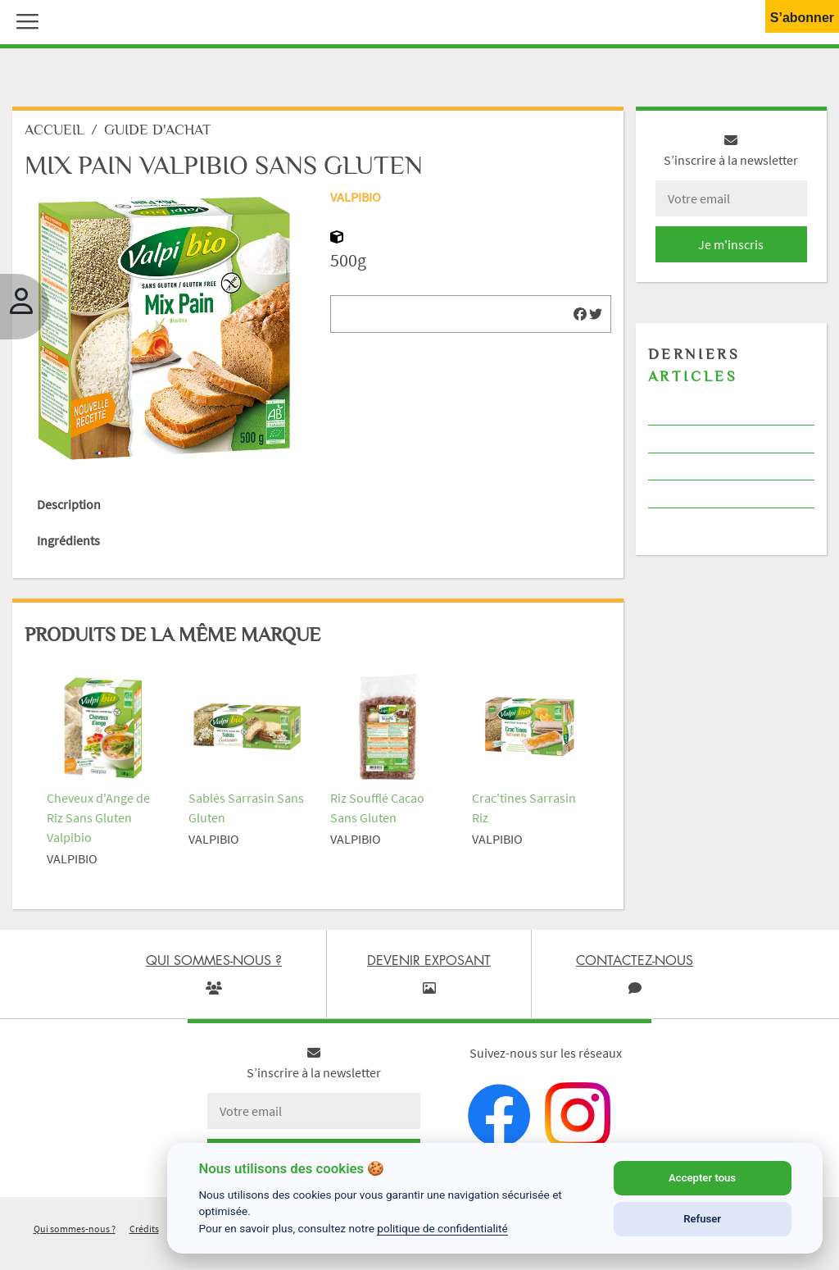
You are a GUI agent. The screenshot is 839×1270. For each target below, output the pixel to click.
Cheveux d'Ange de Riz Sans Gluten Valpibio (98, 817)
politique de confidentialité (442, 1228)
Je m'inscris (731, 244)
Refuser (702, 1219)
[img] (580, 314)
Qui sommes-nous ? (75, 1228)
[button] (23, 19)
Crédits (144, 1228)
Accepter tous (702, 1178)
